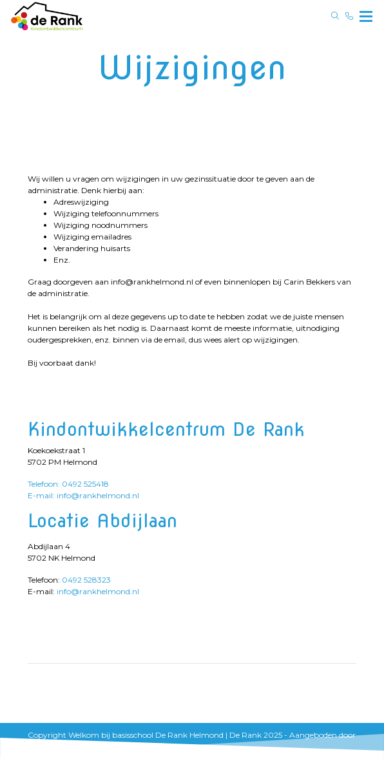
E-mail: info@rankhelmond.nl (83, 495)
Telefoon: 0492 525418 (68, 484)
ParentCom (50, 746)
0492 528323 (86, 580)
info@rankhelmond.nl (98, 591)
